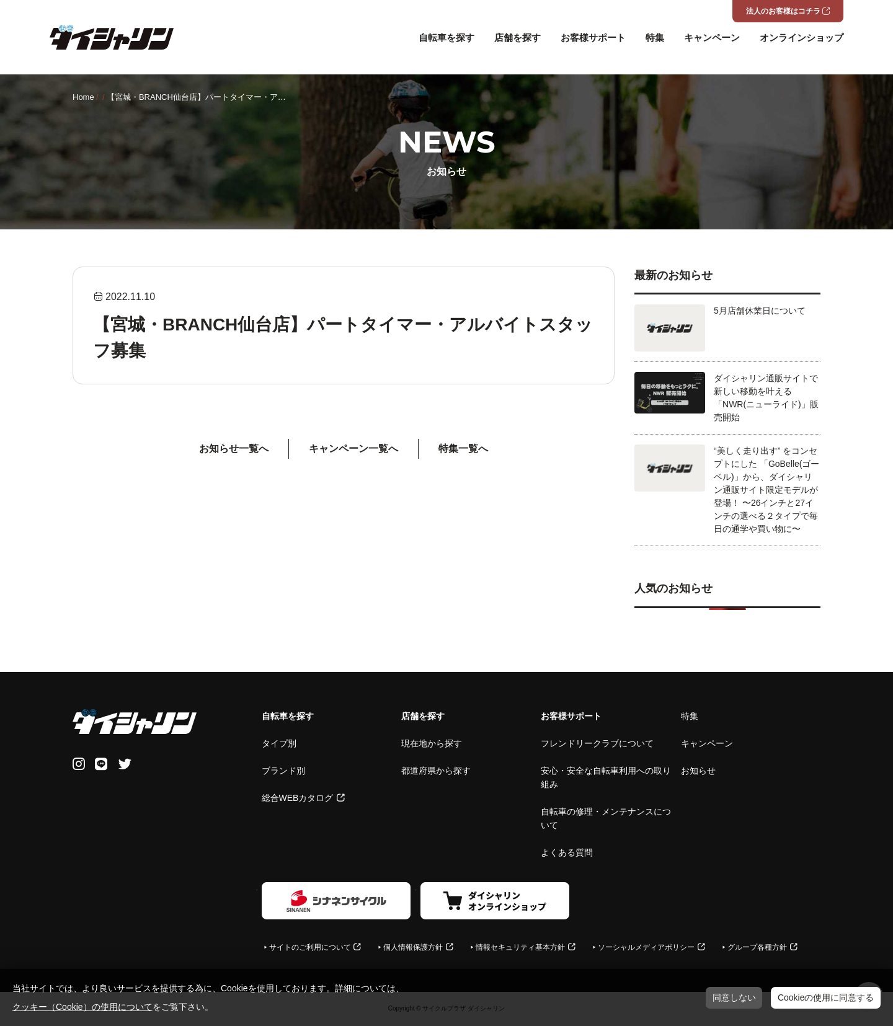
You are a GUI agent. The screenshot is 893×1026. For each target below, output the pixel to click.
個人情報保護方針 (413, 947)
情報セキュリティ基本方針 (520, 947)
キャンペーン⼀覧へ (353, 448)
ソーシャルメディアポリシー (646, 947)
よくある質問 (567, 852)
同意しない (734, 997)
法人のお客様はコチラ (783, 11)
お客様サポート (593, 37)
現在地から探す (431, 743)
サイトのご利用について (310, 947)
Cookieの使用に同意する (826, 997)
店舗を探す (517, 37)
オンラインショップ (801, 37)
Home (83, 97)
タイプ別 (279, 743)
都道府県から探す (436, 771)
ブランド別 (283, 771)
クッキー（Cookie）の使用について (82, 1007)
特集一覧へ (463, 448)
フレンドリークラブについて (597, 743)
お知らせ (698, 771)
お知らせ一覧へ (234, 448)
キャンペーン (712, 37)
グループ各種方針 (757, 947)
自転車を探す (446, 37)
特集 (655, 37)
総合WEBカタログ (298, 798)
